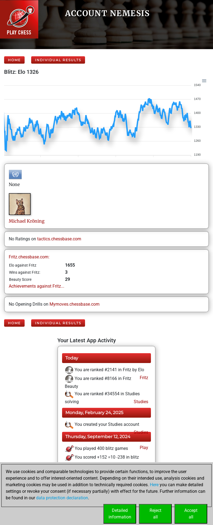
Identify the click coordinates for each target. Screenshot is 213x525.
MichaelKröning (27, 221)
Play (143, 447)
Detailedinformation (120, 514)
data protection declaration (62, 497)
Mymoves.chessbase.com (74, 304)
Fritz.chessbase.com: (29, 256)
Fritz (143, 377)
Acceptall (190, 514)
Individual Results (58, 60)
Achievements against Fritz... (36, 286)
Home (14, 60)
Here (154, 484)
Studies (140, 401)
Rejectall (155, 514)
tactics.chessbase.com (59, 238)
